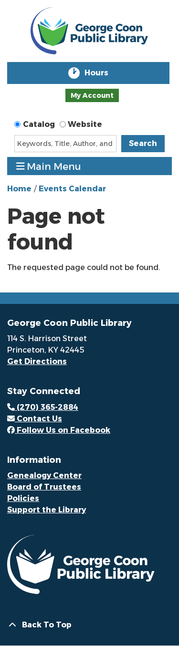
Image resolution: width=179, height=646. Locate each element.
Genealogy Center (44, 475)
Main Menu (49, 166)
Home (19, 188)
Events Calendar (72, 188)
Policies (23, 498)
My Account (92, 95)
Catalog (39, 124)
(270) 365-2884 (42, 407)
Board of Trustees (44, 486)
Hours (103, 73)
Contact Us (34, 418)
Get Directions (37, 361)
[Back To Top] (89, 625)
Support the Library (46, 509)
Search (143, 143)
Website (85, 124)
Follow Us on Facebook (58, 430)
